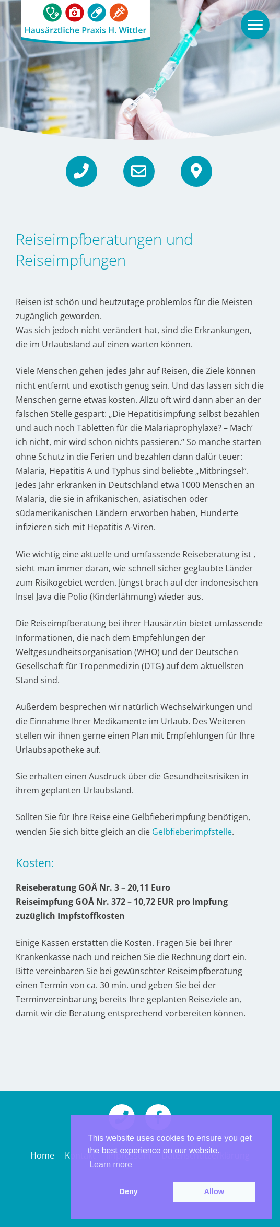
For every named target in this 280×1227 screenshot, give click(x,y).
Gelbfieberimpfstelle (192, 831)
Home (42, 1155)
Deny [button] (129, 1191)
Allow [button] (214, 1191)
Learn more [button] (110, 1164)
